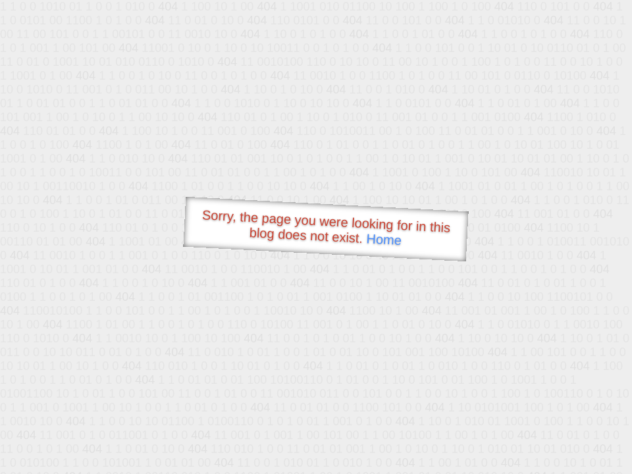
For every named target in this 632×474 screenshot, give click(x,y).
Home (384, 239)
